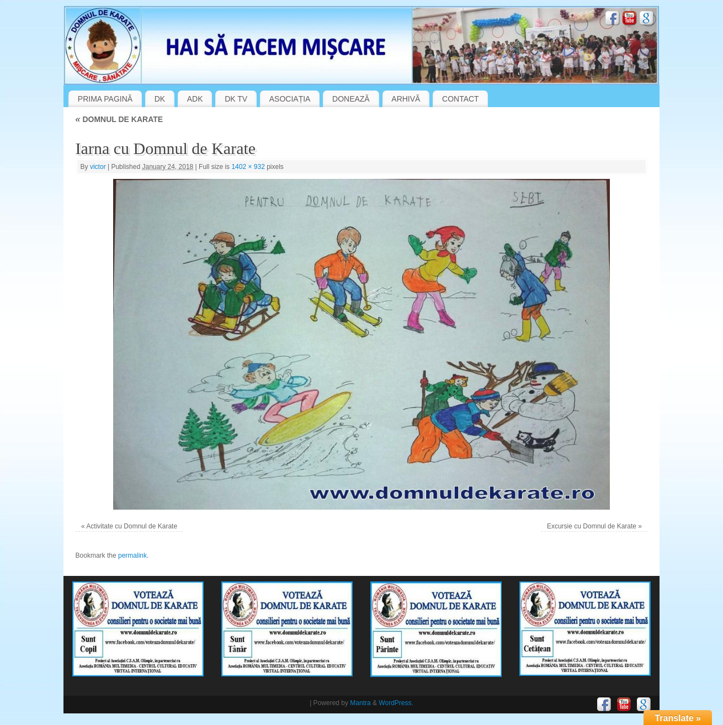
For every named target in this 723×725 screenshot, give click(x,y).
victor (98, 167)
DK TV (236, 98)
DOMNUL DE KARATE (119, 119)
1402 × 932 (247, 167)
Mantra (360, 703)
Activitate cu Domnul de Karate (131, 526)
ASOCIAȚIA (290, 98)
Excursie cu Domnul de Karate (591, 526)
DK (160, 98)
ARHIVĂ (405, 98)
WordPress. (396, 703)
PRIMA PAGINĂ (105, 98)
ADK (195, 98)
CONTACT (460, 98)
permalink (132, 555)
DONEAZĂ (351, 98)
